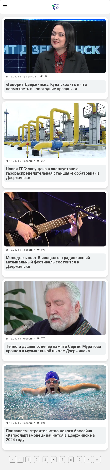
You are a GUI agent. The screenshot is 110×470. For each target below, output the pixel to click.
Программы (29, 76)
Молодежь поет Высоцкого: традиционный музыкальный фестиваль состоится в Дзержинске (48, 262)
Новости (27, 161)
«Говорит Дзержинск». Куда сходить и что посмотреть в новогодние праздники (46, 86)
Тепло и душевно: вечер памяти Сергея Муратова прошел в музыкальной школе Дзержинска (53, 348)
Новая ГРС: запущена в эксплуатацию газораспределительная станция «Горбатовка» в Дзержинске (53, 173)
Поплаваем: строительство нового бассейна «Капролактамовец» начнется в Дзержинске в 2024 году (50, 435)
